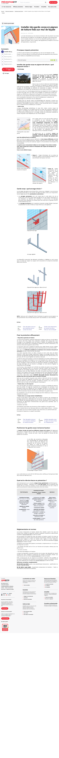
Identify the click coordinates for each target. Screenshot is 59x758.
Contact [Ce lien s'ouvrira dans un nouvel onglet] (2, 569)
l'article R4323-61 (40, 542)
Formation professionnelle (50, 585)
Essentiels (25, 571)
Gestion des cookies (10, 571)
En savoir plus (4, 590)
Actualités (46, 573)
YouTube (8, 576)
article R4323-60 (36, 538)
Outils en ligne (26, 585)
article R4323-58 (27, 516)
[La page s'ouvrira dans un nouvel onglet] (53, 2)
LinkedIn (9, 575)
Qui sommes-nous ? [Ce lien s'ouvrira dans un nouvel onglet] (4, 565)
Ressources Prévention (50, 560)
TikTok (3, 576)
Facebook (3, 575)
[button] (53, 2)
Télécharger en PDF (8, 69)
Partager (6, 73)
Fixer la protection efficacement (12, 56)
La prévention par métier (29, 560)
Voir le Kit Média (5, 600)
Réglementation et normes (11, 64)
